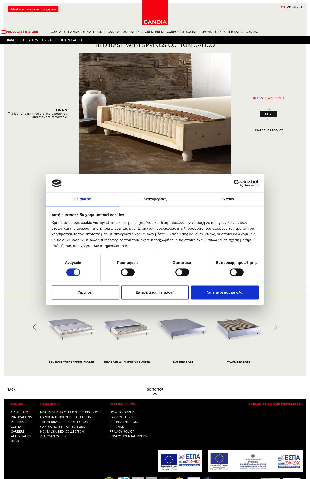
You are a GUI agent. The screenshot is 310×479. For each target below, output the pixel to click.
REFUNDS (117, 385)
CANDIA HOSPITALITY (123, 32)
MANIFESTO (19, 371)
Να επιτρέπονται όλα (225, 292)
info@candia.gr (292, 470)
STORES (147, 32)
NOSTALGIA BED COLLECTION (62, 390)
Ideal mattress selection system (33, 10)
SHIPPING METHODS (124, 380)
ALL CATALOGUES (53, 395)
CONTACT (253, 32)
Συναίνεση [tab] (82, 199)
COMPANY (58, 32)
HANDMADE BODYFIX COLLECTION (65, 375)
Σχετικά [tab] (227, 199)
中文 (296, 7)
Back (11, 348)
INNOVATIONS (21, 375)
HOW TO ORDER (122, 371)
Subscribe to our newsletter (275, 363)
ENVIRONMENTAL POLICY (128, 395)
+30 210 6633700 (290, 466)
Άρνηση (85, 292)
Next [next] (276, 286)
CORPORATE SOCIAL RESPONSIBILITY (194, 32)
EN (283, 7)
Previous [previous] (34, 286)
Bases (12, 40)
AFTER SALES (233, 32)
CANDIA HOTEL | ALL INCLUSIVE (64, 385)
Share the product (268, 138)
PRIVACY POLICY (122, 390)
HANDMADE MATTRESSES (86, 32)
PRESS (159, 32)
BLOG (15, 400)
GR (289, 7)
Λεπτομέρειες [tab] (155, 199)
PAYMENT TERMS (122, 375)
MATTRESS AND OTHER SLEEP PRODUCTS (70, 371)
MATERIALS (19, 380)
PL (302, 7)
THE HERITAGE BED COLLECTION (64, 380)
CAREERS (17, 390)
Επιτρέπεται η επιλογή (155, 292)
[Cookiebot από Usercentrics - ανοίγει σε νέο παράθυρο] (237, 183)
